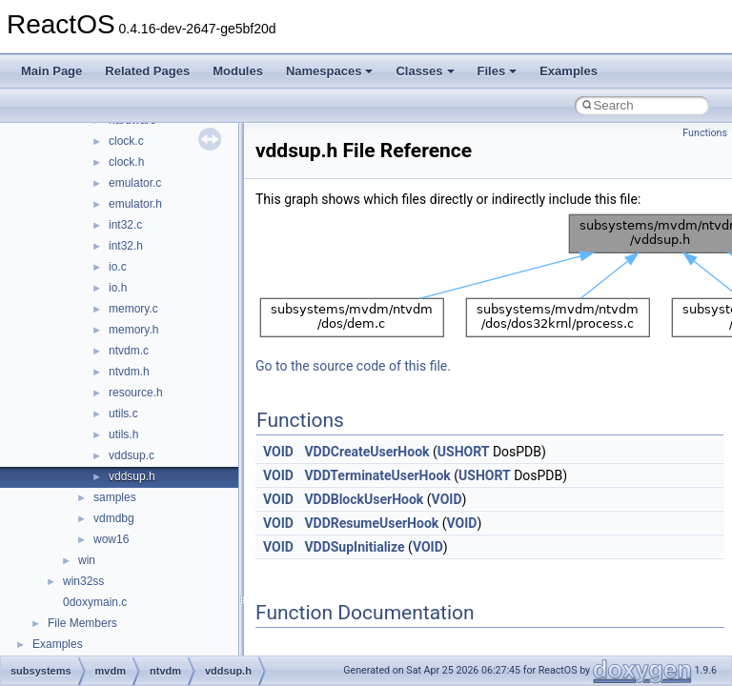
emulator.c (135, 183)
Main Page (51, 71)
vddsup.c (131, 455)
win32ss (83, 581)
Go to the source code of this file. (353, 365)
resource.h (136, 392)
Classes (425, 71)
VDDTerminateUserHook (377, 475)
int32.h (126, 245)
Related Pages (147, 71)
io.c (118, 266)
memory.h (133, 329)
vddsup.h (132, 476)
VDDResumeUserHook (371, 523)
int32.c (125, 225)
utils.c (123, 413)
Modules (238, 71)
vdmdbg (113, 518)
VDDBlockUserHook (363, 499)
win (86, 560)
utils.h (123, 434)
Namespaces (330, 71)
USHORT (463, 451)
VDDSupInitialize (354, 547)
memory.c (133, 308)
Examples (568, 71)
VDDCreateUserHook (366, 451)
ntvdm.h (129, 371)
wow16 (111, 539)
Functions (704, 133)
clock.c (126, 141)
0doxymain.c (95, 602)
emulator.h (135, 204)
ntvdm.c (129, 350)
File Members (82, 623)
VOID (278, 451)
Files (498, 71)
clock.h (126, 162)
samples (114, 497)
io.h (118, 287)
